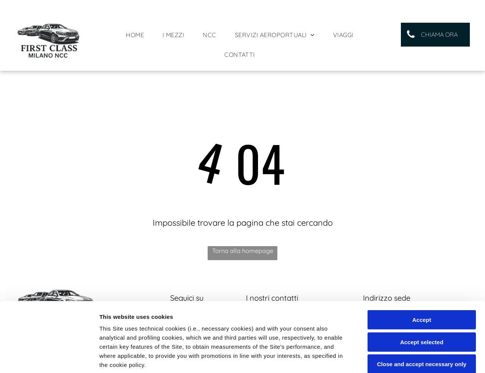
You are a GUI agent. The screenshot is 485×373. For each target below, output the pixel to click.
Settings (385, 358)
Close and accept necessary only (421, 300)
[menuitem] (137, 35)
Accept (421, 256)
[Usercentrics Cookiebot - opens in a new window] (49, 358)
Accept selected (421, 278)
